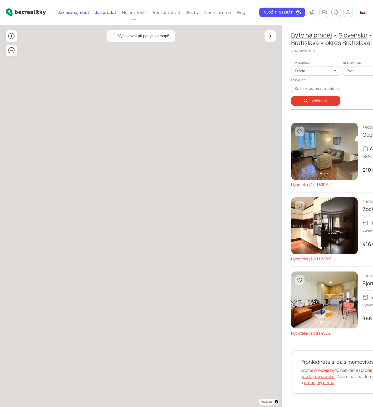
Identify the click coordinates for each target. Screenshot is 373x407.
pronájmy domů (254, 382)
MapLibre (191, 401)
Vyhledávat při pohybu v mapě (106, 36)
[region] (103, 216)
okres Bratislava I (274, 42)
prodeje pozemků (242, 376)
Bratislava (230, 42)
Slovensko (277, 35)
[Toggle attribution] (201, 402)
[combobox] (264, 86)
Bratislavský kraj (321, 35)
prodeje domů (299, 370)
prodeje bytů (251, 370)
